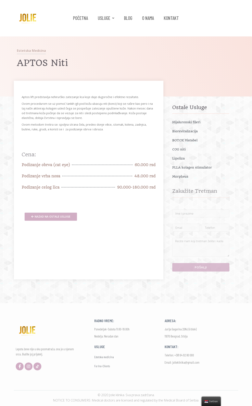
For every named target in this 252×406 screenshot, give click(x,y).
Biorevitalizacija (185, 131)
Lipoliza (178, 158)
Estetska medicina (31, 50)
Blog (128, 18)
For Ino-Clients (102, 366)
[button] (51, 217)
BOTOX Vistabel (184, 140)
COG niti (179, 149)
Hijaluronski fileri (186, 122)
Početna (80, 18)
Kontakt (171, 18)
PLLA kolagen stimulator (192, 167)
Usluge (106, 18)
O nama (148, 18)
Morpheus (180, 176)
